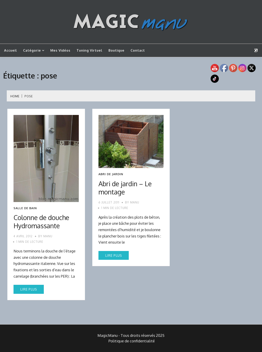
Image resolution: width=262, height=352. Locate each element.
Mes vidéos (60, 50)
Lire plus (28, 289)
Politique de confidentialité (131, 341)
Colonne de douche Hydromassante (41, 221)
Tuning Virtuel (89, 50)
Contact (138, 50)
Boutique (116, 50)
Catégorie (32, 50)
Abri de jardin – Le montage (125, 187)
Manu (47, 236)
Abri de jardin (110, 174)
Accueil (10, 50)
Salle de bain (25, 208)
